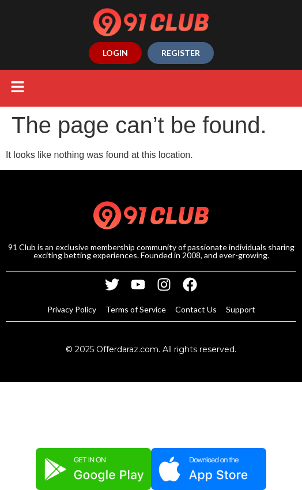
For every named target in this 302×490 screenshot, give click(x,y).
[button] (17, 88)
